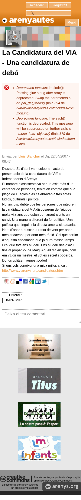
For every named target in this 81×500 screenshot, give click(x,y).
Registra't (60, 5)
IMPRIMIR (14, 300)
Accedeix (37, 5)
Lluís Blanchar (29, 156)
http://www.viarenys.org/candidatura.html (33, 270)
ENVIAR (15, 295)
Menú (71, 22)
